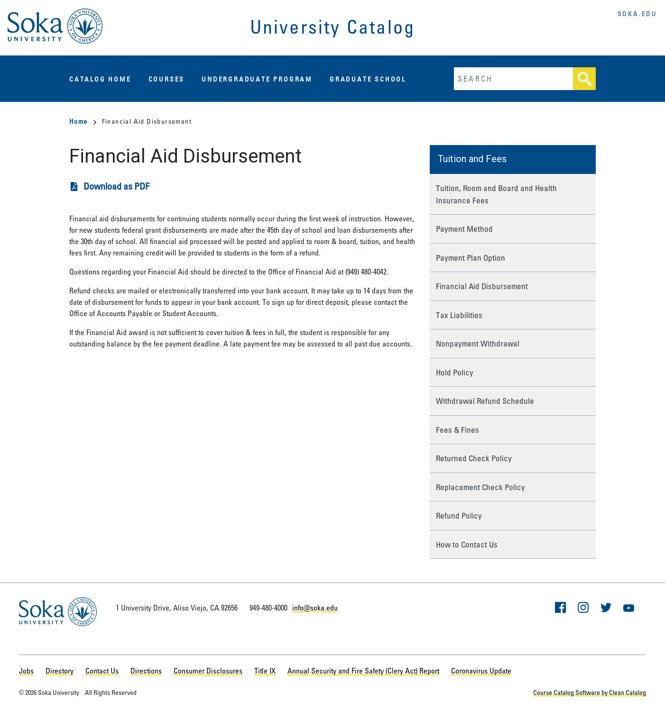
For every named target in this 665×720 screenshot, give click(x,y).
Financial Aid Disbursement (482, 286)
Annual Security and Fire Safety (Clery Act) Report (363, 670)
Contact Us (102, 670)
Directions (146, 670)
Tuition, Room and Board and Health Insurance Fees (496, 194)
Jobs (26, 670)
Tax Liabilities (459, 315)
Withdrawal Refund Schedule (485, 401)
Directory (60, 670)
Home (82, 121)
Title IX (265, 670)
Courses (166, 79)
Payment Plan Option (470, 258)
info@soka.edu (315, 607)
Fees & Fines (457, 430)
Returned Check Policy (474, 458)
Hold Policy (454, 372)
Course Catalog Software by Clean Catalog (589, 692)
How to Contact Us (467, 544)
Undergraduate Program (257, 79)
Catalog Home (100, 79)
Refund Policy (459, 515)
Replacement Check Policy (480, 487)
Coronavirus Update (481, 670)
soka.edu (637, 13)
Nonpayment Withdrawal (477, 343)
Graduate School (368, 79)
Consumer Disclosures (208, 670)
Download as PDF (116, 186)
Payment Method (464, 229)
